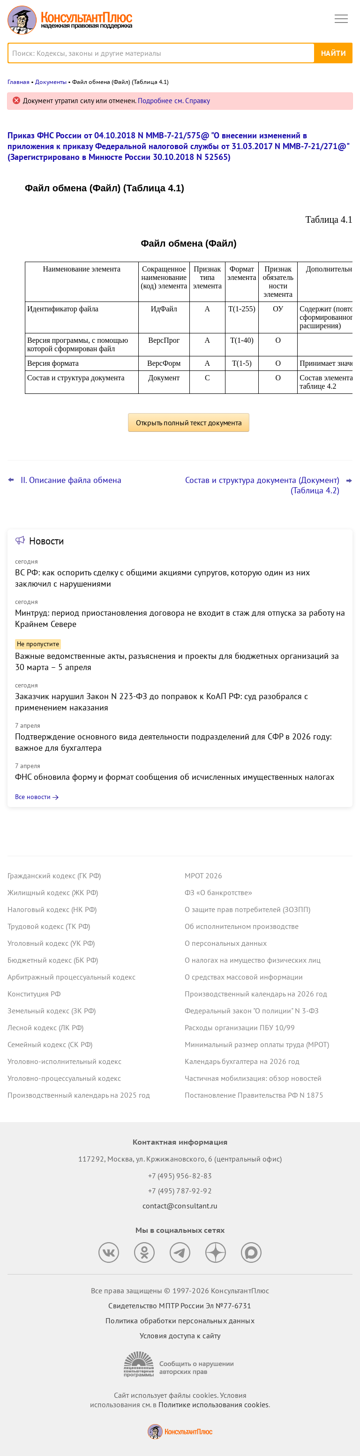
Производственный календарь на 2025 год (79, 1095)
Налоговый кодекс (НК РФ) (52, 909)
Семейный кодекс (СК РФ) (50, 1044)
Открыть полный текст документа (189, 422)
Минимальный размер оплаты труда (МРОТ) (257, 1044)
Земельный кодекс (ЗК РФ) (52, 1010)
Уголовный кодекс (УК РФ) (51, 943)
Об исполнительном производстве (242, 926)
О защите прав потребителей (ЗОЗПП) (247, 909)
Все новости (33, 796)
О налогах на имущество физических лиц (253, 960)
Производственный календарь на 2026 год (256, 993)
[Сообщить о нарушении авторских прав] (180, 1364)
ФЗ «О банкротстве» (218, 892)
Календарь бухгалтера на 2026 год (242, 1061)
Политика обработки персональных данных (179, 1320)
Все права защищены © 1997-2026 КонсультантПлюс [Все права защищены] (180, 1290)
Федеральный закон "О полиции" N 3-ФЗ (252, 1010)
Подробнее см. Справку (174, 100)
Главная (19, 81)
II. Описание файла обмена (71, 480)
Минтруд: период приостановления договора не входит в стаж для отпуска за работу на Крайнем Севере (180, 618)
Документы (51, 81)
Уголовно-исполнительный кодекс (64, 1061)
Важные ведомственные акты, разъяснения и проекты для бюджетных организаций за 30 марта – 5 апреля (177, 661)
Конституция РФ (34, 993)
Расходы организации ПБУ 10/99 (240, 1027)
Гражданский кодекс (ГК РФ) (54, 875)
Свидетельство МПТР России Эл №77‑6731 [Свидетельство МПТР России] (179, 1305)
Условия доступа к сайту (180, 1335)
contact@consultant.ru (180, 1205)
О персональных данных (226, 943)
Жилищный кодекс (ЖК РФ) (53, 892)
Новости (46, 541)
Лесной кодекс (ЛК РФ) (45, 1027)
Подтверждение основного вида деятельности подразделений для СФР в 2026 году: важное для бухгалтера (173, 742)
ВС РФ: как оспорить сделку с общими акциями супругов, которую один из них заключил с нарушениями (162, 578)
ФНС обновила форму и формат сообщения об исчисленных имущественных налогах (174, 776)
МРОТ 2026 (203, 875)
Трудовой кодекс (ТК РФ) (49, 926)
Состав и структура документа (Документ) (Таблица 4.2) (262, 485)
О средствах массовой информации (244, 976)
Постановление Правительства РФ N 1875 (254, 1095)
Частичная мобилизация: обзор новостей (253, 1078)
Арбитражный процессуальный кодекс (71, 976)
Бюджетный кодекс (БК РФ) (53, 960)
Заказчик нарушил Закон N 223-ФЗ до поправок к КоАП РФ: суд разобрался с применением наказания (161, 702)
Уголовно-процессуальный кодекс (64, 1078)
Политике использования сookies (213, 1404)
